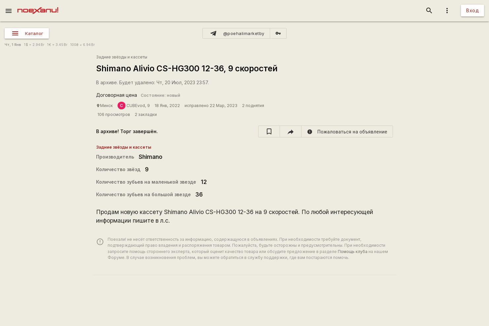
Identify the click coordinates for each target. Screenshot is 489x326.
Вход (472, 10)
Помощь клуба (352, 251)
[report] (347, 131)
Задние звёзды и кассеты (121, 56)
